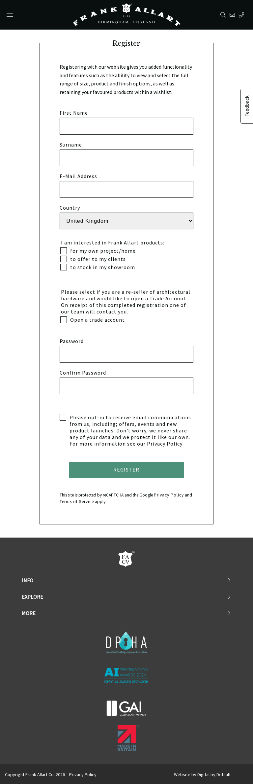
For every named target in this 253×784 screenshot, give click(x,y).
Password (72, 341)
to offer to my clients (93, 259)
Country (70, 207)
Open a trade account (92, 319)
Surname (71, 144)
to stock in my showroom (97, 267)
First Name (74, 112)
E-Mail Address (78, 176)
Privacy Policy (165, 443)
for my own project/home (98, 250)
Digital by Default (214, 774)
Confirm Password (83, 372)
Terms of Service (77, 501)
